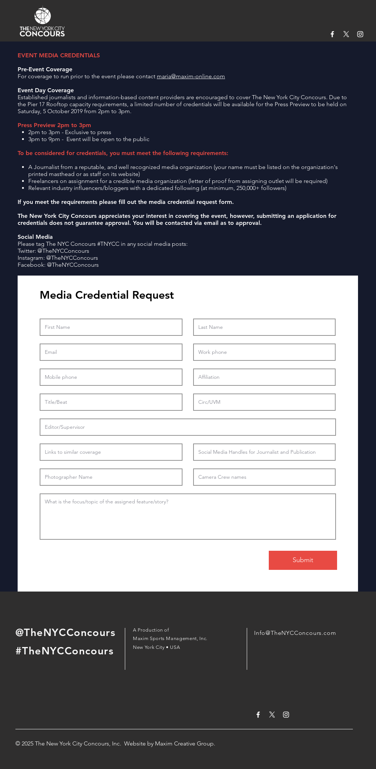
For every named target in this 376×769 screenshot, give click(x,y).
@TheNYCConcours (63, 250)
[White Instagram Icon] (360, 34)
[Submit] (303, 560)
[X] (346, 34)
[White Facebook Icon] (332, 34)
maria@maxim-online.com (191, 76)
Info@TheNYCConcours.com (295, 632)
